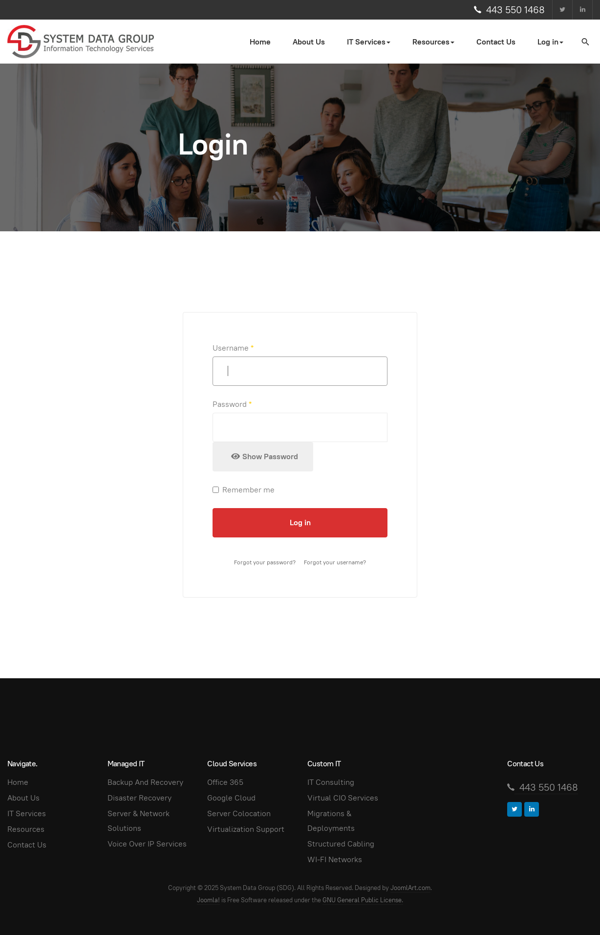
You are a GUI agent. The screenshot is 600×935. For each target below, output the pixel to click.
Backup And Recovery (145, 782)
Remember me (244, 490)
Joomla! (208, 900)
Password (232, 404)
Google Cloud (231, 798)
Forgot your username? (335, 562)
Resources (25, 829)
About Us (309, 42)
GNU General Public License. (362, 900)
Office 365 (225, 782)
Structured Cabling (340, 844)
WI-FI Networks (334, 859)
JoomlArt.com (410, 888)
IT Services (26, 813)
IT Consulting (330, 782)
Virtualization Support (245, 829)
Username (233, 348)
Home (260, 42)
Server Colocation (239, 813)
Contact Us (495, 42)
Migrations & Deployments (331, 820)
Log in (300, 522)
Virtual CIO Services (342, 798)
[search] (585, 41)
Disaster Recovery (139, 798)
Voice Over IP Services (147, 844)
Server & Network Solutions (138, 820)
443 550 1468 (515, 9)
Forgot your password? (265, 562)
